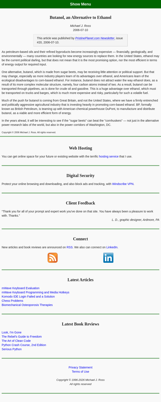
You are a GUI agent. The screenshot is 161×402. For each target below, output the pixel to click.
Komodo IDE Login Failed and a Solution (28, 296)
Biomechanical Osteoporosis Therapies (27, 305)
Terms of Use (80, 371)
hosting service (108, 156)
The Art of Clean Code (16, 340)
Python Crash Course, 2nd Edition (24, 345)
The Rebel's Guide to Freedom (22, 336)
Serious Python (12, 349)
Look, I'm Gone (12, 332)
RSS (70, 247)
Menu (86, 4)
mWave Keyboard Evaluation (20, 288)
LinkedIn (111, 247)
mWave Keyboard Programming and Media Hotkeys (35, 292)
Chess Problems (12, 300)
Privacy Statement (80, 367)
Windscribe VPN (123, 184)
